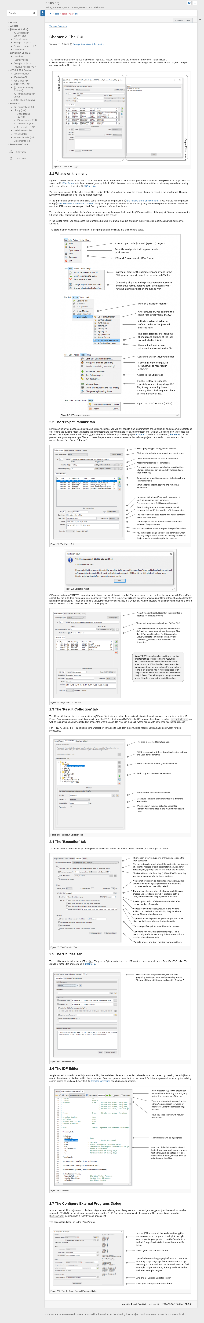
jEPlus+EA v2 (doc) (20, 53)
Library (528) (20, 110)
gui (76, 14)
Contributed (19, 49)
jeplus (64, 14)
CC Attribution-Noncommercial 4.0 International (160, 1314)
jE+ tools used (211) (27, 120)
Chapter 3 (141, 434)
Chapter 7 (90, 964)
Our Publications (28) (24, 107)
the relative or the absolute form (143, 200)
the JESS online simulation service (75, 203)
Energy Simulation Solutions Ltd (88, 44)
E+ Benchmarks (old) (24, 137)
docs (57, 14)
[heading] (22, 152)
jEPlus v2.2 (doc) (19, 29)
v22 (71, 14)
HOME (13, 22)
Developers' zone (19, 144)
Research (15, 103)
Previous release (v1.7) (25, 46)
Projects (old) (20, 134)
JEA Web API (20, 77)
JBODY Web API (22, 84)
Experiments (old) (22, 141)
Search (34, 13)
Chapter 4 (174, 434)
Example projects (22, 42)
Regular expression (100, 1081)
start (50, 13)
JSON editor (90, 186)
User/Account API (22, 73)
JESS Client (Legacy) (24, 100)
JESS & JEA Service (21, 70)
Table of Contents (58, 26)
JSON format (67, 183)
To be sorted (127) (26, 127)
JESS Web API (21, 80)
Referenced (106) (25, 123)
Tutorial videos (21, 39)
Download (18, 56)
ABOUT (14, 26)
